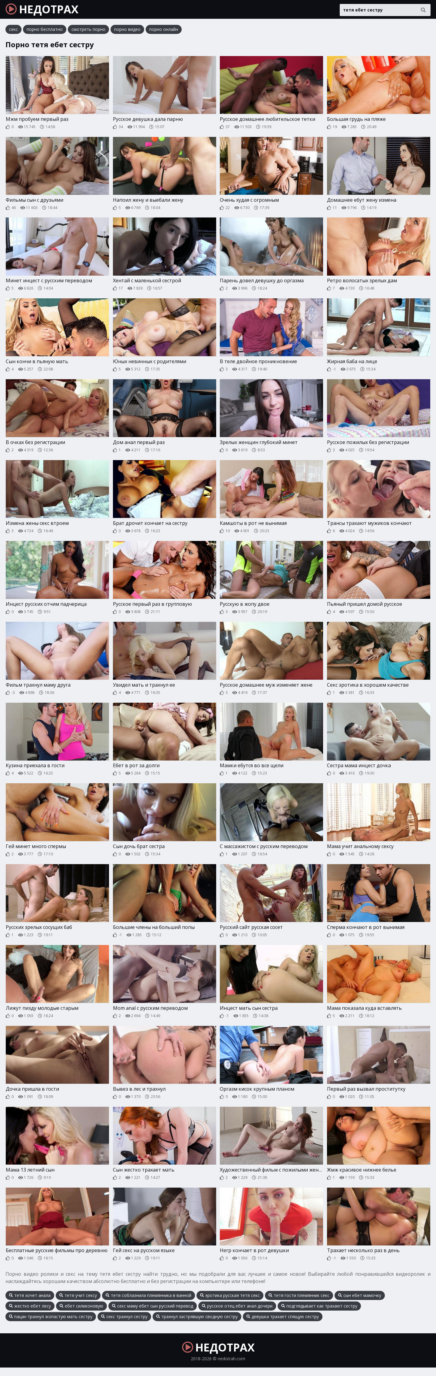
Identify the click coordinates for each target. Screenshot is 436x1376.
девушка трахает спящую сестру (282, 1324)
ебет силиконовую (81, 1313)
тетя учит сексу (78, 1303)
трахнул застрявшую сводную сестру (197, 1324)
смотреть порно (88, 32)
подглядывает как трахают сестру (319, 1313)
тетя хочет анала (30, 1303)
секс (13, 32)
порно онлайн (163, 32)
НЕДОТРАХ (45, 10)
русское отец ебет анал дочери (237, 1313)
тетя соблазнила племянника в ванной (148, 1303)
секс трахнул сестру (124, 1324)
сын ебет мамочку (359, 1303)
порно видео (127, 32)
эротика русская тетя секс (230, 1303)
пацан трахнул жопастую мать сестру (50, 1324)
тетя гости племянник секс (299, 1303)
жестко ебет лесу (30, 1313)
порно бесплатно (45, 32)
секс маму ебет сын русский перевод (152, 1313)
